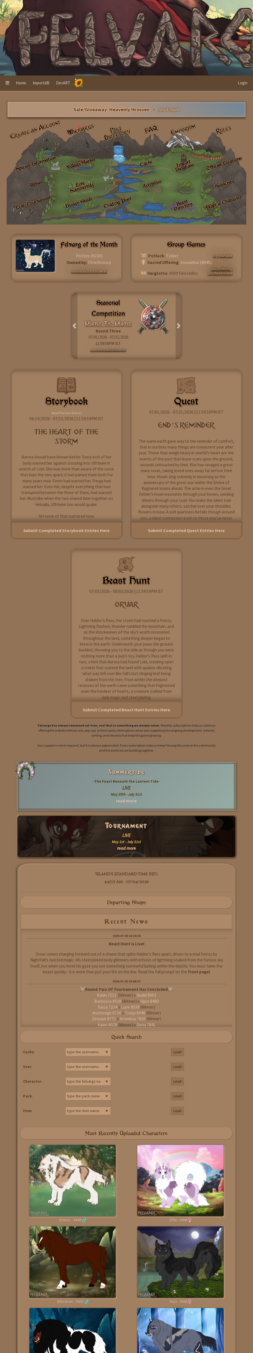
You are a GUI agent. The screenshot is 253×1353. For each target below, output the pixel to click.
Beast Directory (183, 205)
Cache (146, 163)
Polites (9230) (89, 255)
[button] (7, 83)
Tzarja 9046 (135, 1013)
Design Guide (79, 202)
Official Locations (224, 163)
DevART (63, 82)
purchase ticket (220, 273)
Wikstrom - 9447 (70, 1301)
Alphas (35, 183)
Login (242, 82)
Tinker (172, 255)
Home (21, 82)
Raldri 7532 (107, 995)
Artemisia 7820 (133, 1018)
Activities (151, 183)
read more (126, 800)
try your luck (222, 255)
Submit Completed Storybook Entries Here (66, 530)
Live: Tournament (33, 202)
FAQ (151, 129)
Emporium (183, 129)
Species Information (35, 163)
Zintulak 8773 (104, 1018)
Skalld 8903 (146, 995)
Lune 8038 (130, 1007)
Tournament (126, 826)
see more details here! (108, 349)
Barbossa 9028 (107, 1001)
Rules (224, 129)
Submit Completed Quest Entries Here (186, 530)
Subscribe (224, 184)
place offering (221, 268)
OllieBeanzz (99, 262)
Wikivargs (81, 129)
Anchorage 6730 (106, 1013)
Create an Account (35, 129)
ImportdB (41, 82)
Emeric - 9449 (70, 1219)
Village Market (81, 163)
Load (177, 1051)
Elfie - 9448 (179, 1219)
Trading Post (117, 202)
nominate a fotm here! (89, 271)
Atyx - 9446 (179, 1301)
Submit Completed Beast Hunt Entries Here (126, 709)
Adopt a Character (222, 202)
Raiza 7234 (107, 1007)
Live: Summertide (81, 186)
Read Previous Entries (67, 413)
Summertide (126, 772)
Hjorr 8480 (149, 1001)
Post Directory (117, 133)
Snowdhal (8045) (196, 262)
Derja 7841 (146, 1024)
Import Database (184, 165)
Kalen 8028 (107, 1024)
